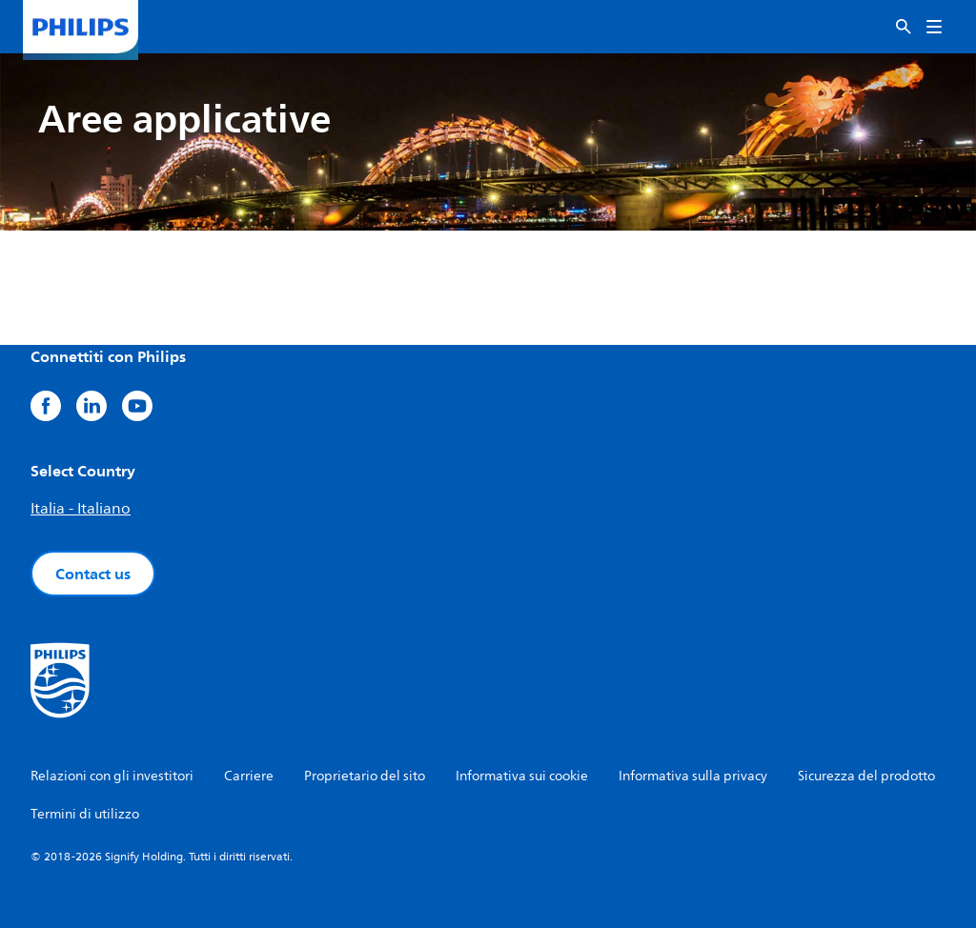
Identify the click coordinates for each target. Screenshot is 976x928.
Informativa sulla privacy (693, 776)
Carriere (249, 776)
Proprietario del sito (364, 776)
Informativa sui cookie (522, 776)
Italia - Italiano (80, 508)
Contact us (93, 573)
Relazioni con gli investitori (111, 776)
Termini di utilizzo (84, 814)
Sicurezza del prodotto (866, 776)
